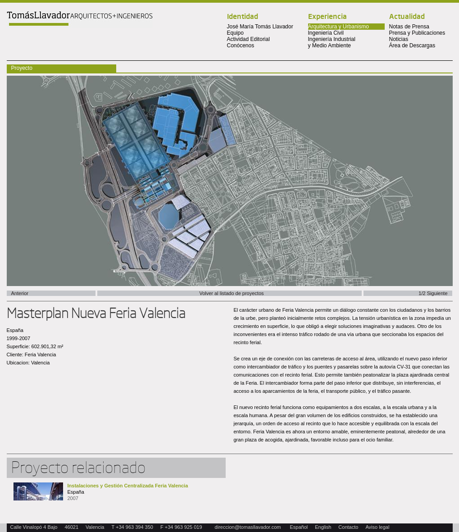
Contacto (348, 527)
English (323, 527)
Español (299, 527)
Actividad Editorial (248, 39)
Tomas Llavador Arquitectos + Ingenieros (80, 19)
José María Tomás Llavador (260, 26)
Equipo (235, 33)
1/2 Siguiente (432, 293)
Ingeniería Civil (326, 33)
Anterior (20, 293)
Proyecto (21, 68)
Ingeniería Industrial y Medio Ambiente (331, 42)
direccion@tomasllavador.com (248, 527)
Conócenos (240, 45)
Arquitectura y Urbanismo (338, 26)
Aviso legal (377, 527)
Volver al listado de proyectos (231, 293)
